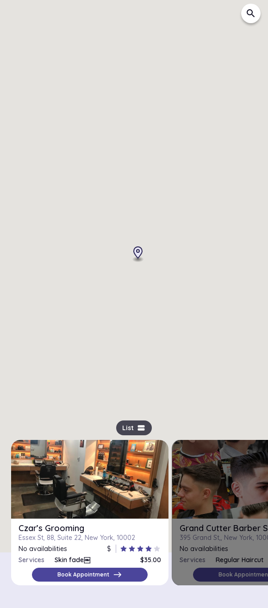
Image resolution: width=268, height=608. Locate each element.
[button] (129, 233)
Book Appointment (89, 574)
